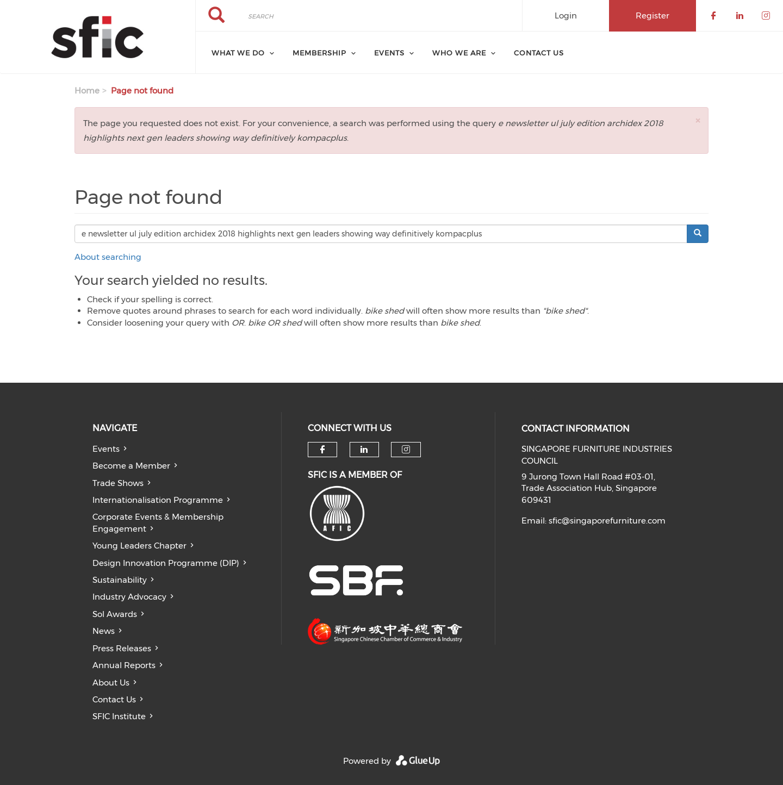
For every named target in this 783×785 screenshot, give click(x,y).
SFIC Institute (119, 716)
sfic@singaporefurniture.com (607, 520)
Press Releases (121, 648)
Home (87, 90)
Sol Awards (114, 614)
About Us (110, 682)
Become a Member (131, 465)
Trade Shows (118, 483)
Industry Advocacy (129, 596)
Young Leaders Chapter (139, 545)
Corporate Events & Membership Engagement (157, 522)
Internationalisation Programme (157, 500)
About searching (107, 257)
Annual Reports (124, 665)
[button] (697, 120)
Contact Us (539, 52)
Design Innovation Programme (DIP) (165, 563)
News (103, 631)
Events (106, 449)
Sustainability (119, 580)
